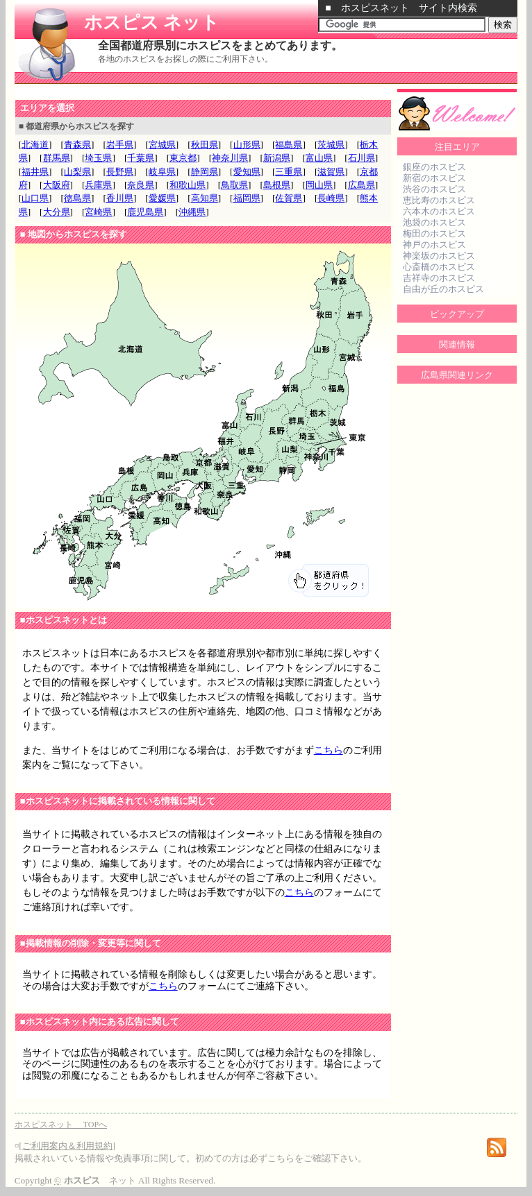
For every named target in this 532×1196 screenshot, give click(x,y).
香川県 (119, 198)
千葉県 (140, 158)
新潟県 (276, 158)
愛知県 (246, 171)
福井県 (35, 171)
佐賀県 (288, 198)
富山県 (319, 158)
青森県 (77, 144)
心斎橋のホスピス (439, 267)
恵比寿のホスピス (439, 200)
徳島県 (77, 198)
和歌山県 (187, 185)
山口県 (35, 198)
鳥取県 (234, 185)
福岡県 (246, 198)
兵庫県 (98, 185)
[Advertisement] (177, 92)
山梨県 (77, 171)
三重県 (288, 171)
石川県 (361, 158)
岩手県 (119, 144)
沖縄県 (192, 212)
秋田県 (204, 144)
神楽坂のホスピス (439, 255)
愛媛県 (162, 198)
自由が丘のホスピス (443, 289)
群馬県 (56, 158)
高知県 (204, 198)
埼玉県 (98, 158)
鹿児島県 (145, 212)
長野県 (119, 171)
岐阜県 (162, 171)
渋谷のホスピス (434, 189)
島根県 (276, 185)
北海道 (35, 144)
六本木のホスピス (439, 211)
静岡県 (204, 171)
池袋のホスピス (434, 222)
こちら (328, 750)
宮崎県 (98, 212)
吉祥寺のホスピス (439, 278)
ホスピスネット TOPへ (61, 1124)
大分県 (56, 212)
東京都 (183, 158)
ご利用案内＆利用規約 (67, 1146)
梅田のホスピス (434, 233)
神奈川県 (230, 158)
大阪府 (56, 185)
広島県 (361, 185)
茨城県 (330, 144)
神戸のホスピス (434, 244)
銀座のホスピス (434, 167)
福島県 (288, 144)
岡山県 (319, 185)
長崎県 (330, 198)
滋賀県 (330, 171)
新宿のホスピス (434, 178)
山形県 (246, 144)
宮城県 (162, 144)
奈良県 (140, 185)
